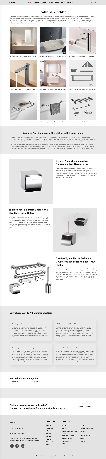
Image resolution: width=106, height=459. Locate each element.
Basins (65, 428)
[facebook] (12, 446)
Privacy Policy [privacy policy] (70, 456)
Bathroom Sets (67, 438)
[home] (12, 2)
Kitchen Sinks (67, 441)
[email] (18, 428)
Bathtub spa (15, 381)
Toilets (65, 425)
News (62, 2)
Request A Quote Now (85, 407)
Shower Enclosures (68, 436)
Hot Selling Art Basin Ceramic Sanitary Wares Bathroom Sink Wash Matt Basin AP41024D (64, 56)
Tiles (64, 444)
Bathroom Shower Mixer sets (70, 432)
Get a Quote (93, 2)
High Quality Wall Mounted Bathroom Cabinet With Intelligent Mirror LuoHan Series (62, 89)
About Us (36, 2)
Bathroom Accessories (86, 428)
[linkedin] (23, 446)
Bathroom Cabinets (85, 436)
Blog (48, 444)
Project (57, 2)
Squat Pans (83, 441)
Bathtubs (82, 431)
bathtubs (20, 137)
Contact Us (70, 2)
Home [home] (29, 2)
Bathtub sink (36, 381)
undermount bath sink (51, 18)
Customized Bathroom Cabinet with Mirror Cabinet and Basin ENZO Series (30, 56)
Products (43, 2)
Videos (51, 2)
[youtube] (17, 446)
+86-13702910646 (19, 433)
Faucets (82, 426)
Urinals (82, 438)
